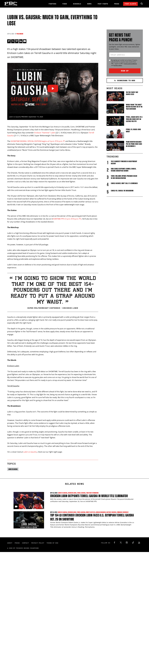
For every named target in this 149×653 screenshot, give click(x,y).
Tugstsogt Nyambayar (92, 493)
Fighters (52, 4)
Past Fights (103, 4)
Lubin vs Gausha (30, 452)
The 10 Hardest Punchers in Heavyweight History (124, 162)
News (89, 4)
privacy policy (118, 65)
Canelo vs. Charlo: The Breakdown (122, 191)
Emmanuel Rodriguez (123, 512)
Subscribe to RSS (124, 81)
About (9, 543)
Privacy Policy (37, 543)
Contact (25, 543)
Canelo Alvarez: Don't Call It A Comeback (124, 183)
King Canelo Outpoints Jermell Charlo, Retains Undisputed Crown (123, 170)
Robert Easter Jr (90, 512)
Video (64, 4)
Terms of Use (52, 543)
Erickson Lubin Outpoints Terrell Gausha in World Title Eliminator (89, 496)
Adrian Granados (101, 512)
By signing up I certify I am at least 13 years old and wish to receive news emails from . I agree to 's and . (124, 62)
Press (116, 4)
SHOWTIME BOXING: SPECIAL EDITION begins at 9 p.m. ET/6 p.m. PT (38, 141)
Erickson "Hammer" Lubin (44, 132)
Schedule (77, 4)
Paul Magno (20, 34)
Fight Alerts (130, 4)
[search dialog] (142, 3)
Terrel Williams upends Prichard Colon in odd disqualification (124, 177)
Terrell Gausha (81, 493)
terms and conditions (130, 63)
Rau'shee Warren (111, 512)
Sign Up (125, 71)
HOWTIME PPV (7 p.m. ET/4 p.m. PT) (67, 219)
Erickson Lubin (72, 493)
